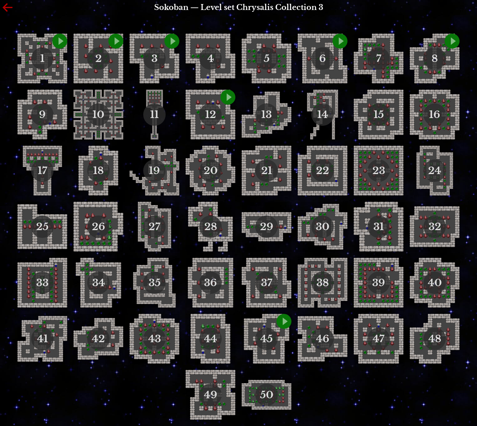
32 (434, 226)
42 (98, 339)
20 (211, 170)
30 (322, 226)
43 (154, 339)
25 (42, 226)
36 (210, 283)
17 (42, 170)
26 (98, 226)
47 (379, 339)
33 (42, 283)
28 (210, 226)
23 (378, 170)
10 (98, 114)
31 (378, 226)
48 (434, 339)
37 (266, 283)
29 (266, 226)
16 (434, 114)
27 (154, 226)
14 (322, 114)
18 (98, 170)
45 (266, 339)
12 (210, 114)
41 (42, 339)
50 (266, 395)
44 (210, 339)
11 (154, 114)
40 (435, 283)
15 (379, 114)
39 (378, 283)
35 (155, 283)
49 (210, 395)
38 (322, 283)
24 (434, 170)
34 (98, 283)
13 (266, 114)
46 (322, 339)
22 (322, 170)
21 (266, 170)
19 (154, 170)
